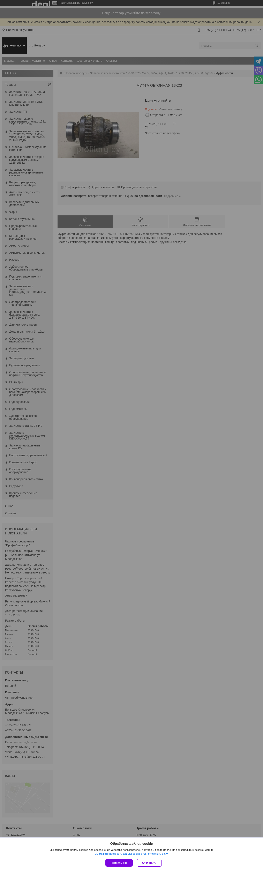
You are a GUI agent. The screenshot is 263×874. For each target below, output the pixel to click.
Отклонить (149, 862)
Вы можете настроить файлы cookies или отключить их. (130, 853)
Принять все (119, 862)
